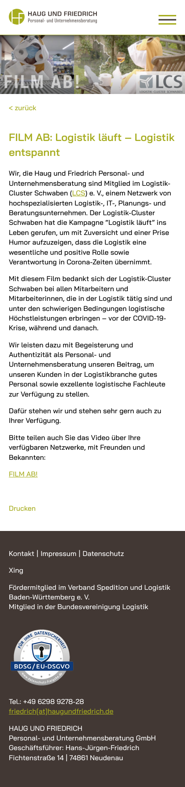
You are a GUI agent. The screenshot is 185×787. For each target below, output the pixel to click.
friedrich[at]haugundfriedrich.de (61, 711)
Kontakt (21, 553)
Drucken (22, 508)
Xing (16, 570)
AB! (23, 473)
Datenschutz (103, 553)
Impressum (58, 553)
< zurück (23, 107)
